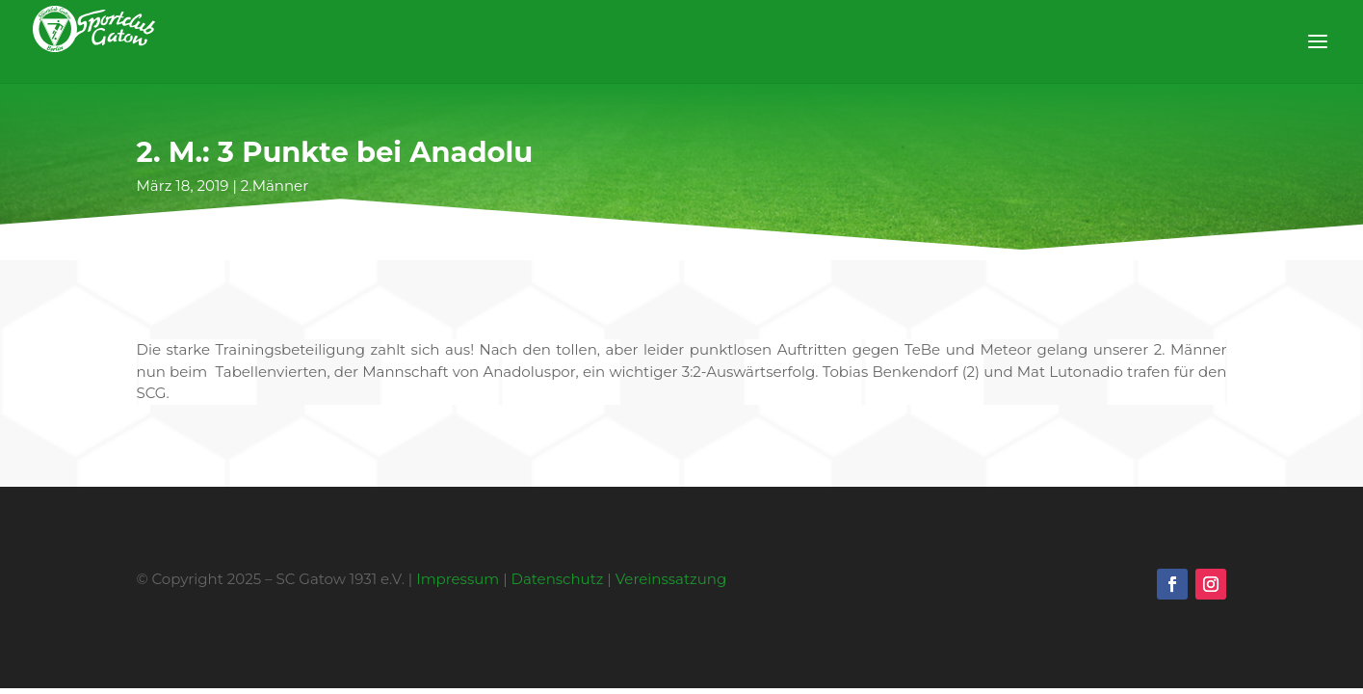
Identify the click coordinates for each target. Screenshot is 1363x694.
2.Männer (274, 185)
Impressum (457, 579)
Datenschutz (557, 579)
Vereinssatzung (671, 579)
